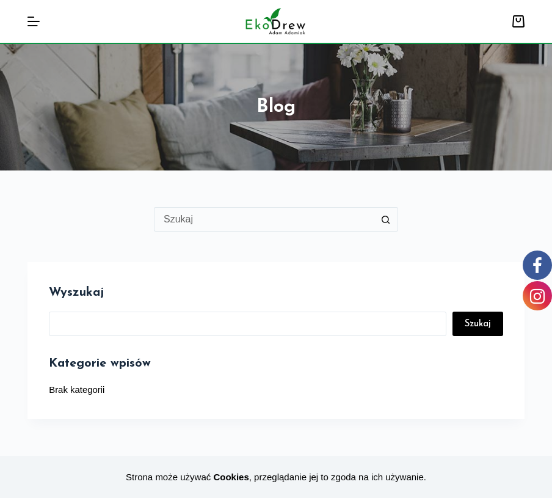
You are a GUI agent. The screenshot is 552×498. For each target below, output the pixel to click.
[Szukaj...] (264, 219)
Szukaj (478, 324)
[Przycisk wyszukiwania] (386, 219)
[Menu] (33, 21)
